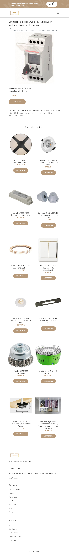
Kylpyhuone (13, 493)
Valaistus (27, 88)
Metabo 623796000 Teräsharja (21, 372)
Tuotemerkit (13, 505)
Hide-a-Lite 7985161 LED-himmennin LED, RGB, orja (20, 214)
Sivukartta (12, 540)
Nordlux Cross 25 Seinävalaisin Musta (20, 161)
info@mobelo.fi (14, 478)
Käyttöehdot (13, 533)
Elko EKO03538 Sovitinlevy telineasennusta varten (48, 319)
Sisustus (21, 88)
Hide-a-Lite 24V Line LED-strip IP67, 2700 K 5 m (20, 267)
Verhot (11, 512)
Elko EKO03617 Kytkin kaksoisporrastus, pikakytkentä (48, 268)
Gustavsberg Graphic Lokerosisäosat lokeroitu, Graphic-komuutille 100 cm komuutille (48, 425)
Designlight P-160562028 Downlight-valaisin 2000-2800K (48, 162)
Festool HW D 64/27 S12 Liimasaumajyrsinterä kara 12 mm (21, 424)
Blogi (10, 525)
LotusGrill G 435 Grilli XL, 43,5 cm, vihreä (48, 372)
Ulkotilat (11, 508)
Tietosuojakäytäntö (16, 537)
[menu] (58, 12)
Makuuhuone (13, 497)
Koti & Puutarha (14, 489)
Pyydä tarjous (52, 4)
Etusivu (11, 28)
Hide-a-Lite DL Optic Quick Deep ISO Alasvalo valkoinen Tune (20, 320)
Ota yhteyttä (13, 529)
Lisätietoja (17, 102)
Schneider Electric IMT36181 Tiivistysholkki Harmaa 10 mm (48, 215)
